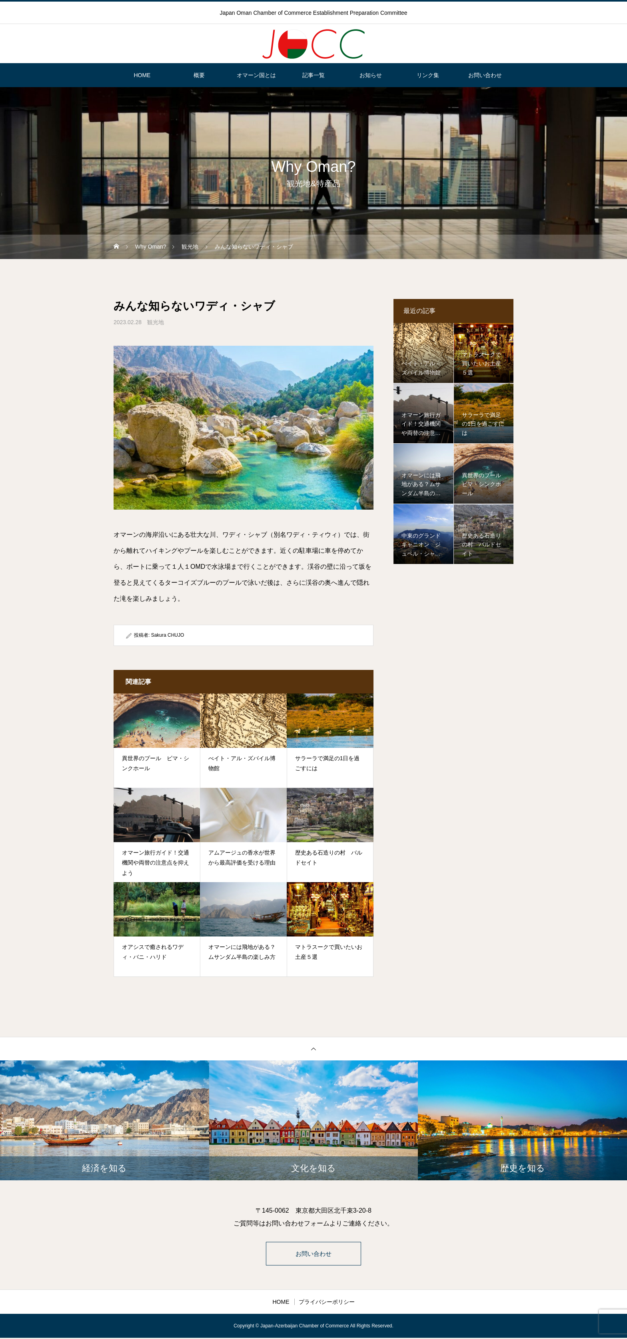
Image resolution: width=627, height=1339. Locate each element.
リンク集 (428, 75)
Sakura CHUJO (167, 635)
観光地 (155, 322)
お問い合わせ (485, 75)
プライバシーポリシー (327, 1303)
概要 (199, 75)
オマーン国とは (256, 75)
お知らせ (370, 75)
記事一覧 (313, 75)
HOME (142, 75)
